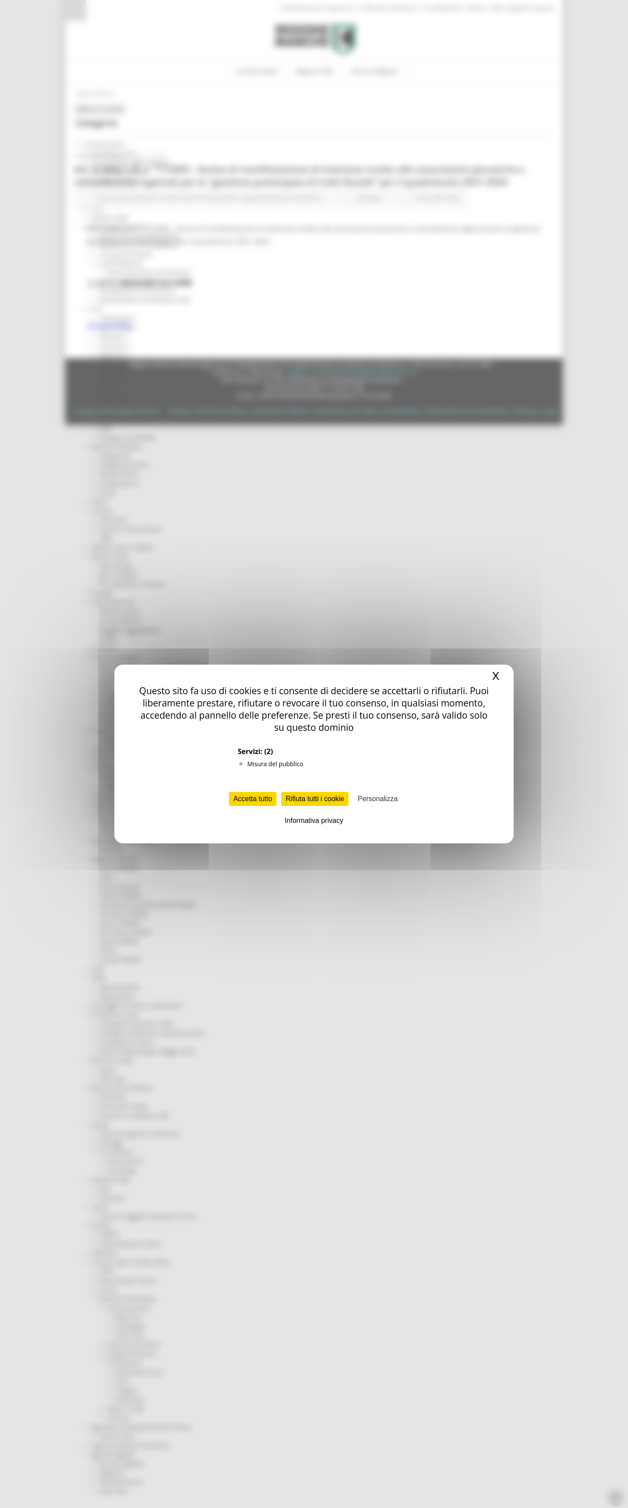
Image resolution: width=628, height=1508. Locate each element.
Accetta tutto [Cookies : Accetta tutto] (252, 798)
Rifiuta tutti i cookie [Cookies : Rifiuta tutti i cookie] (315, 798)
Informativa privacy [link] (314, 820)
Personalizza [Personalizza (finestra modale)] (378, 798)
